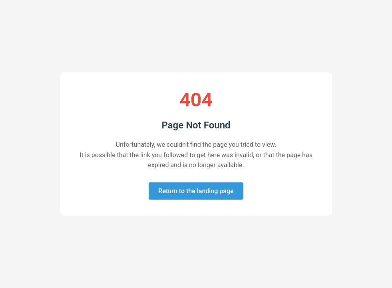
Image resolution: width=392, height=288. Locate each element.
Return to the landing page (195, 191)
